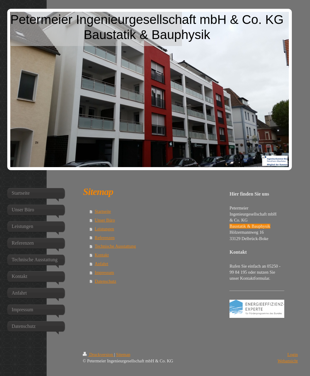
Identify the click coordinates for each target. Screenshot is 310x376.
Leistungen (104, 228)
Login (292, 354)
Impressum (104, 272)
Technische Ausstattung (115, 246)
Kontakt (102, 254)
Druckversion (98, 354)
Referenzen (105, 237)
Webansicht (288, 360)
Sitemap (123, 354)
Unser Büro (105, 220)
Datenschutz (105, 281)
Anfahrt (101, 263)
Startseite (103, 211)
